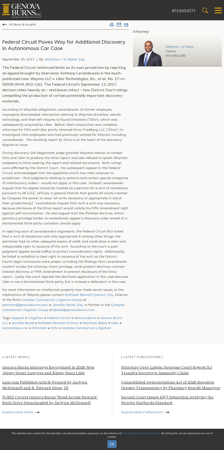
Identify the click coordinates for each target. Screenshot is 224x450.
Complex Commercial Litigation (86, 328)
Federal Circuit (59, 318)
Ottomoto (39, 328)
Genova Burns (85, 318)
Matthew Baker (95, 323)
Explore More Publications (142, 412)
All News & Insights (22, 24)
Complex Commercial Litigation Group (51, 300)
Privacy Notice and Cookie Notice (141, 433)
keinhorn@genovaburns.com (24, 305)
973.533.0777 (183, 10)
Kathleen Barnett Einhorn (58, 323)
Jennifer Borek (23, 323)
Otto (54, 328)
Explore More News (17, 412)
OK (112, 444)
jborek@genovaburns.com (74, 310)
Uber (115, 323)
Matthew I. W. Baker (180, 47)
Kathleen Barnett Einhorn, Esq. (89, 295)
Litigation (35, 318)
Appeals (17, 318)
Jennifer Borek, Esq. (68, 305)
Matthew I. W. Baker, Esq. (65, 59)
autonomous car (15, 328)
